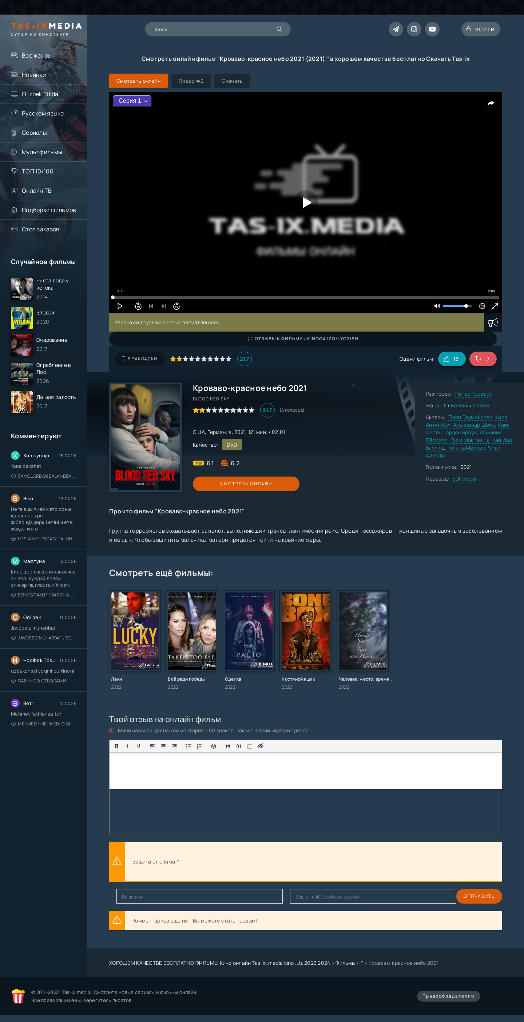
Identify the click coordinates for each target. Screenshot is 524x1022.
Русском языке (43, 113)
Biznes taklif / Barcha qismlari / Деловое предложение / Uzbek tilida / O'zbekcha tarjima (43, 603)
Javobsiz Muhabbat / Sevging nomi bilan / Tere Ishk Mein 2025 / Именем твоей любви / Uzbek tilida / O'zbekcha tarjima (43, 646)
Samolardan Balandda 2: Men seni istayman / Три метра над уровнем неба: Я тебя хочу (43, 484)
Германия (219, 431)
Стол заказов (40, 229)
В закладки (139, 359)
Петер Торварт (473, 393)
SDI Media (464, 478)
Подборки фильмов (49, 210)
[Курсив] (127, 746)
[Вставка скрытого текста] (260, 746)
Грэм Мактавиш (470, 439)
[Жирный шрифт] (116, 746)
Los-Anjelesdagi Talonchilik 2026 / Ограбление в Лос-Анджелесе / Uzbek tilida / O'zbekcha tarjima (43, 547)
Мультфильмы (42, 152)
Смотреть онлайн (226, 484)
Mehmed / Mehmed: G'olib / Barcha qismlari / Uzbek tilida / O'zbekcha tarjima (43, 732)
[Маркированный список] (188, 746)
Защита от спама (153, 861)
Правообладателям (448, 996)
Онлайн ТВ (37, 191)
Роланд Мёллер (465, 447)
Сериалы (34, 133)
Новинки (34, 75)
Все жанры (37, 55)
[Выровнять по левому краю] (152, 746)
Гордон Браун (460, 432)
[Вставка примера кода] (238, 746)
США (199, 431)
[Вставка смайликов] (213, 746)
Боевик (460, 405)
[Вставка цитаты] (227, 746)
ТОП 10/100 (37, 171)
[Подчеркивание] (138, 746)
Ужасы (481, 405)
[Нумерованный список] (199, 746)
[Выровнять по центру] (163, 746)
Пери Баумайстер (470, 417)
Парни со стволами (38, 689)
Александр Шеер (474, 424)
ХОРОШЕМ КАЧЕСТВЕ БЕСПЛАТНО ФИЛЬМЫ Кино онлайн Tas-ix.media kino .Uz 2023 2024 (219, 962)
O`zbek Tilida (40, 94)
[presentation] (260, 861)
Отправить (132, 896)
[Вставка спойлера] (249, 746)
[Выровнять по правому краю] (174, 746)
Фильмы (345, 962)
